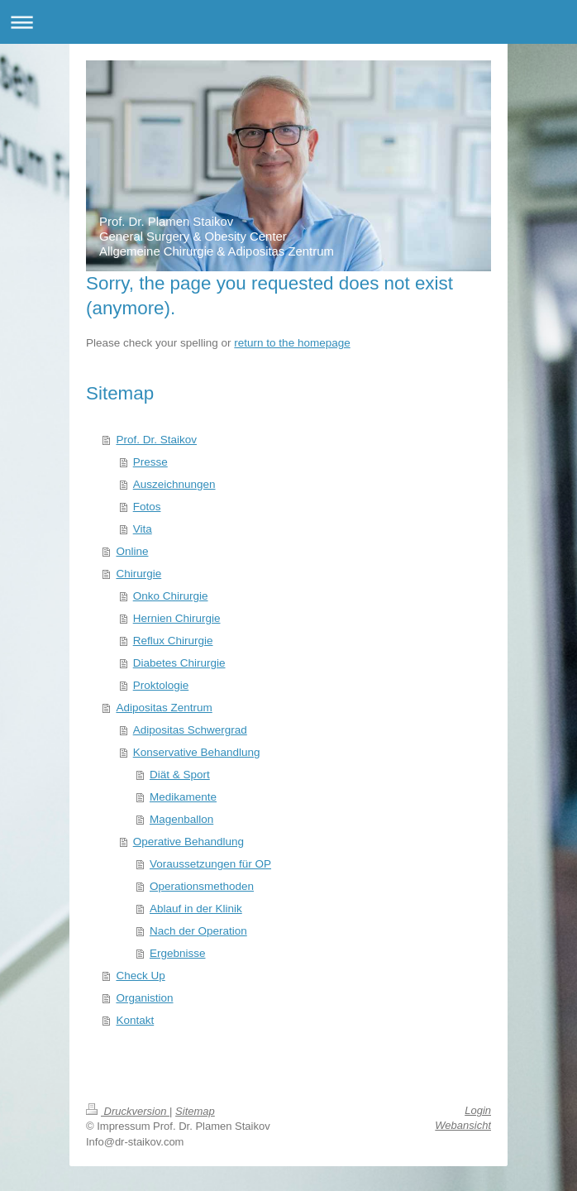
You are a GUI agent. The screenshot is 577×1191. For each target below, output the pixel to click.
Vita (142, 529)
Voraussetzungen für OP (210, 864)
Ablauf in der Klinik (196, 908)
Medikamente (183, 797)
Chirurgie (138, 573)
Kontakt (135, 1020)
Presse (150, 462)
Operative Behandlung (188, 841)
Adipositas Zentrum (164, 707)
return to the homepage (292, 343)
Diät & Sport (180, 774)
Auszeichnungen (174, 484)
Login (478, 1110)
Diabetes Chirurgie (179, 663)
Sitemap (195, 1111)
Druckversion (127, 1111)
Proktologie (161, 685)
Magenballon (181, 819)
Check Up (140, 975)
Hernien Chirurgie (177, 618)
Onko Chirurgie (170, 596)
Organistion (144, 998)
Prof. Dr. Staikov (156, 439)
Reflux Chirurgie (173, 640)
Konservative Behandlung (196, 752)
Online (132, 551)
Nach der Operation (198, 931)
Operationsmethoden (202, 886)
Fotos (147, 506)
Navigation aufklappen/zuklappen (288, 22)
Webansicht (463, 1125)
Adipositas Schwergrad (190, 730)
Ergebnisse (178, 953)
